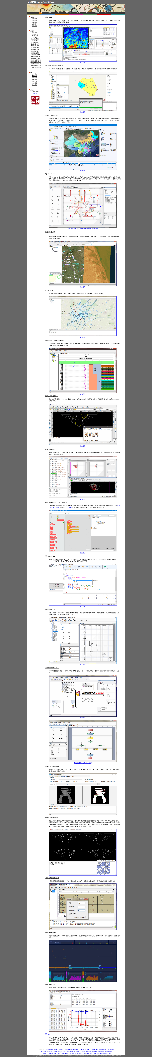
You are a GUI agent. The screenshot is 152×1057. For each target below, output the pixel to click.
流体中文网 (111, 1049)
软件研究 (34, 79)
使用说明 (34, 22)
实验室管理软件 (35, 55)
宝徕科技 (50, 1053)
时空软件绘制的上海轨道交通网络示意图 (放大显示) (83, 228)
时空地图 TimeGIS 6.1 (51, 115)
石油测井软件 (35, 42)
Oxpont (82, 1052)
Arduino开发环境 (35, 58)
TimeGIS (34, 32)
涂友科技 (88, 1052)
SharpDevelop (58, 1049)
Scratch (69, 507)
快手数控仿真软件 (50, 449)
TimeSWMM (35, 39)
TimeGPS (35, 34)
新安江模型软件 (49, 17)
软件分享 (34, 26)
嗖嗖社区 (49, 1052)
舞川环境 (43, 1052)
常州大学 (56, 1053)
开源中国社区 (103, 1049)
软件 (49, 13)
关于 (106, 13)
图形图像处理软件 (35, 60)
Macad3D (88, 1049)
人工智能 (34, 85)
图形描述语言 (35, 51)
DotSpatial (67, 1049)
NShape (82, 1049)
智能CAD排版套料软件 (51, 817)
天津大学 (74, 1053)
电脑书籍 (34, 76)
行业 (87, 13)
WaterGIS (35, 35)
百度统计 (35, 93)
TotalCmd (95, 1049)
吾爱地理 (102, 1053)
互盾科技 (43, 1053)
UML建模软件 (35, 53)
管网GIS (34, 37)
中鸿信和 (76, 1052)
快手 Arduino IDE (50, 556)
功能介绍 (34, 20)
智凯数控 (94, 1052)
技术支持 (68, 13)
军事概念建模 (35, 47)
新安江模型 (35, 40)
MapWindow (74, 1049)
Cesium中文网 (49, 1049)
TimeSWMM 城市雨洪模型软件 (54, 65)
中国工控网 (89, 1053)
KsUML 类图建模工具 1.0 (52, 668)
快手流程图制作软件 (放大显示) (83, 763)
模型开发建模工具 (50, 609)
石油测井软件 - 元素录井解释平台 (54, 340)
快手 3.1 (47, 1034)
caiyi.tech (96, 1053)
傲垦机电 (63, 1052)
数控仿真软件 (35, 44)
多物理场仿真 (109, 1052)
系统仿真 (34, 81)
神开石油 (101, 1052)
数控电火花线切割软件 (51, 396)
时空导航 (34, 74)
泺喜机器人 (57, 1052)
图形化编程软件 (35, 56)
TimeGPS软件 (49, 290)
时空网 (97, 13)
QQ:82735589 (35, 91)
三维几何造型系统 (35, 67)
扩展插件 (34, 24)
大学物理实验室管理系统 (52, 878)
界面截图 (34, 18)
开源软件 (34, 77)
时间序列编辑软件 (35, 62)
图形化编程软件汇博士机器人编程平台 (56, 502)
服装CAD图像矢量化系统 (52, 766)
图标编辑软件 (35, 49)
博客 (78, 13)
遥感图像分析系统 (35, 63)
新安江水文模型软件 (50, 984)
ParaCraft (70, 1052)
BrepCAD (108, 1053)
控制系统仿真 (35, 46)
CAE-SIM (63, 1053)
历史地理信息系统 (35, 65)
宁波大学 (68, 1053)
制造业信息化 (81, 1053)
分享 (58, 13)
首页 (40, 13)
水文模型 (34, 83)
